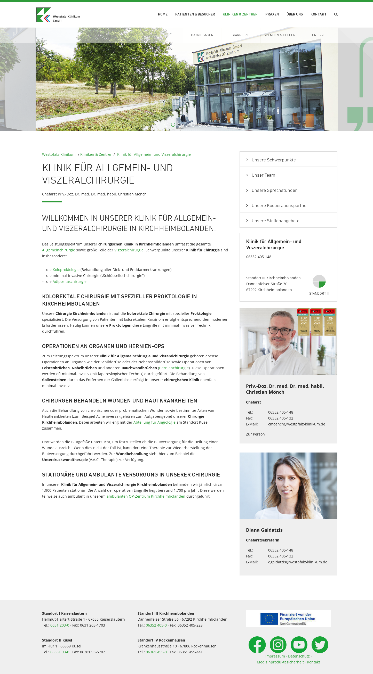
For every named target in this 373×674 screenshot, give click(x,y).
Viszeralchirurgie (129, 250)
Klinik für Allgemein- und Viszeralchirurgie (154, 154)
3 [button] (179, 124)
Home (163, 15)
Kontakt (319, 15)
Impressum (275, 656)
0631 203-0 (59, 625)
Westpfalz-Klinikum (59, 154)
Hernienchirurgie (174, 367)
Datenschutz (299, 656)
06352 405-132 (280, 418)
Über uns (295, 15)
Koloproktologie (66, 269)
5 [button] (193, 124)
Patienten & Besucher (195, 15)
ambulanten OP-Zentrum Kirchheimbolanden (146, 496)
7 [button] (206, 124)
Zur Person (255, 434)
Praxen (272, 15)
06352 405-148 (280, 412)
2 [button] (173, 124)
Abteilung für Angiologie (154, 422)
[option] (187, 79)
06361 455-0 (156, 652)
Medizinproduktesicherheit (280, 662)
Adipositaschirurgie (69, 281)
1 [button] (166, 124)
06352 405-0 (156, 625)
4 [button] (186, 124)
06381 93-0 (59, 652)
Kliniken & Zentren (240, 15)
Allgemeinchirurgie (58, 250)
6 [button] (200, 124)
